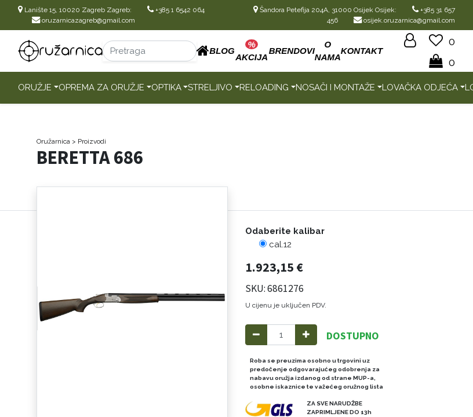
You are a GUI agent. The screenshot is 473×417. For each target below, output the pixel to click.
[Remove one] (256, 335)
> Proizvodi (89, 141)
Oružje (35, 87)
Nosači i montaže (335, 87)
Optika (166, 87)
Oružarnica (53, 141)
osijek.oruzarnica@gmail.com (404, 20)
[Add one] (306, 335)
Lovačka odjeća (420, 87)
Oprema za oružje (101, 87)
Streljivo (210, 87)
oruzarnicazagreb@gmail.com (83, 20)
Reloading (264, 87)
